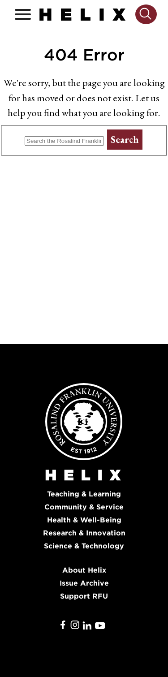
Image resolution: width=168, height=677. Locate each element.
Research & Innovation (84, 533)
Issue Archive (84, 583)
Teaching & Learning (84, 494)
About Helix (84, 570)
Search (125, 139)
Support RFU (84, 596)
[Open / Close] (22, 15)
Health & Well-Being (84, 520)
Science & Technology (84, 546)
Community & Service (84, 507)
